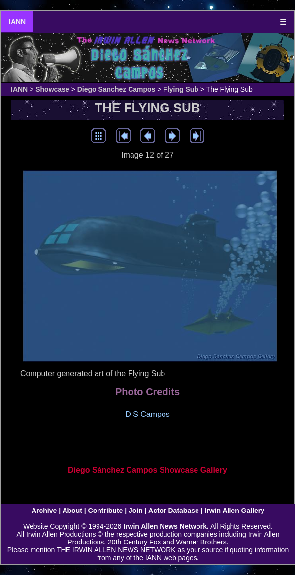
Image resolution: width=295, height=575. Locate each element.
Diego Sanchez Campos (116, 89)
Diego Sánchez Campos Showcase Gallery (147, 470)
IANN (17, 22)
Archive (44, 510)
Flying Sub (180, 89)
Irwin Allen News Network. (166, 526)
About (72, 510)
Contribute (105, 510)
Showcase (52, 89)
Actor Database (173, 510)
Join (136, 510)
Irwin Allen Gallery (234, 510)
